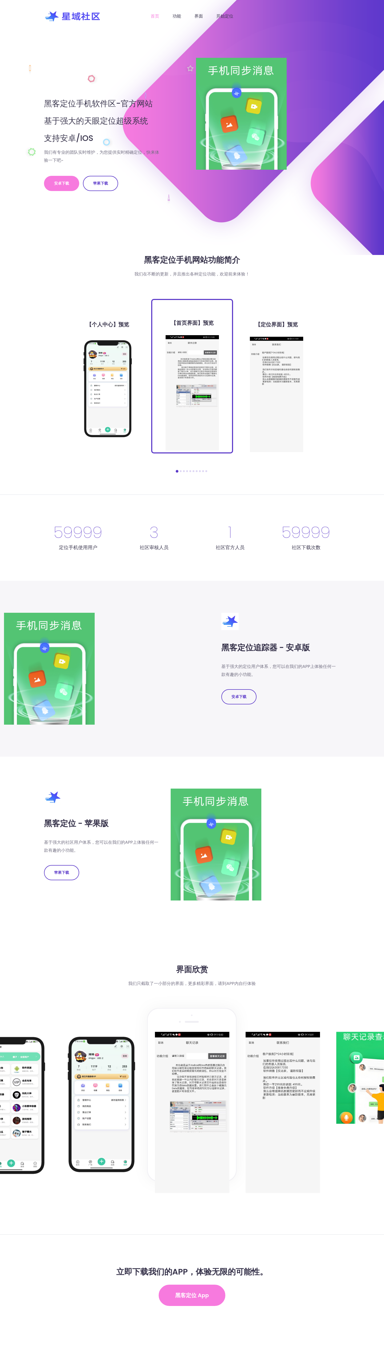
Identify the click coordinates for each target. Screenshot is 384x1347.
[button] (177, 471)
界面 (198, 16)
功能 (177, 16)
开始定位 (224, 16)
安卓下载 (61, 183)
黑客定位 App (192, 1295)
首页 (155, 16)
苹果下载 (100, 183)
